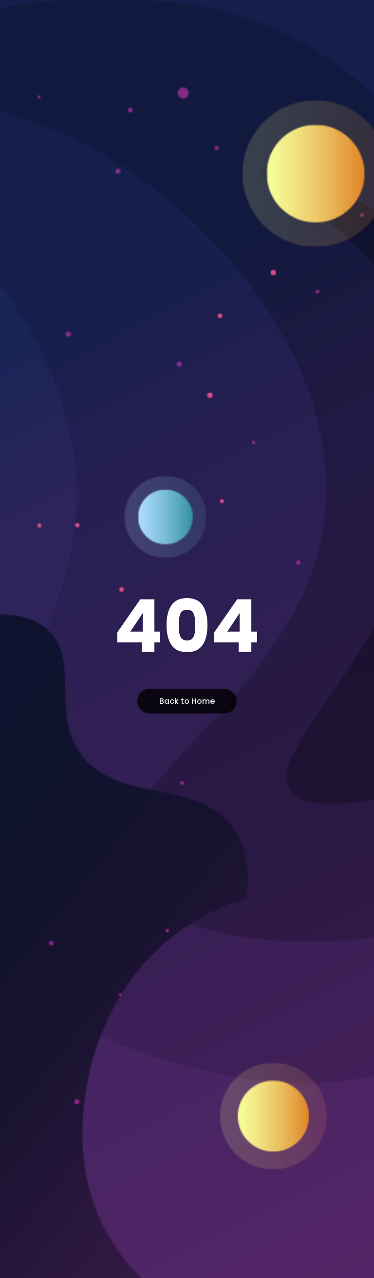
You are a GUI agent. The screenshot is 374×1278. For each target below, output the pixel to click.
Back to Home (187, 701)
